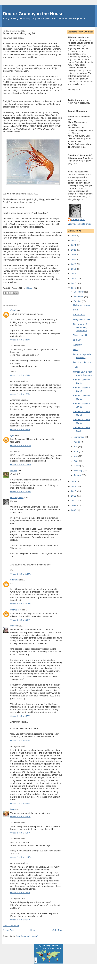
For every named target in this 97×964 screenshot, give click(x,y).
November (79, 296)
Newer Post (8, 930)
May (76, 456)
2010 (74, 500)
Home (33, 930)
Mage (13, 809)
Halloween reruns (81, 305)
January (78, 475)
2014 (74, 481)
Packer (13, 470)
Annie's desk (79, 314)
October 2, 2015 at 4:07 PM (20, 716)
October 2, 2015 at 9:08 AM (20, 375)
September (79, 437)
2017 (74, 278)
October (78, 301)
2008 (74, 510)
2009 (74, 505)
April (76, 461)
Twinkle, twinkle (80, 335)
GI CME (77, 340)
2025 (74, 240)
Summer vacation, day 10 (19, 33)
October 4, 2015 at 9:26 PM (20, 920)
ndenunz (14, 579)
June (76, 451)
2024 (74, 245)
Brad (75, 309)
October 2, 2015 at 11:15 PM (21, 857)
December (79, 292)
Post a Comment (11, 925)
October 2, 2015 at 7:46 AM (20, 340)
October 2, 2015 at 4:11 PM (20, 740)
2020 (74, 264)
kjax (12, 435)
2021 (74, 259)
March (77, 465)
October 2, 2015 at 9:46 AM (20, 430)
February (78, 470)
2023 (74, 250)
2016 (74, 283)
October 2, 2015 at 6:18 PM (20, 803)
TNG (75, 367)
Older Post (57, 930)
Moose (13, 626)
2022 (74, 254)
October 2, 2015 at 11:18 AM (20, 492)
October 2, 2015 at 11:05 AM (20, 464)
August (77, 442)
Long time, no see (81, 319)
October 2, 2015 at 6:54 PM (20, 833)
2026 (74, 235)
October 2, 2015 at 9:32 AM (20, 394)
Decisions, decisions (82, 362)
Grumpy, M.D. (17, 497)
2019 (74, 269)
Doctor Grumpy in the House (33, 13)
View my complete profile (79, 224)
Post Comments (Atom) (27, 936)
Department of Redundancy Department (80, 327)
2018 (74, 273)
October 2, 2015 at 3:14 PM (20, 620)
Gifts (75, 349)
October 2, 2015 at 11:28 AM (20, 574)
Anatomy (77, 345)
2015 (74, 288)
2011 (74, 496)
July (76, 446)
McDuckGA (15, 610)
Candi (13, 310)
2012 (74, 491)
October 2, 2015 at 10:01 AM (20, 446)
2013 (74, 486)
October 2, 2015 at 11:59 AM (20, 604)
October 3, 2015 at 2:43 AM (20, 893)
